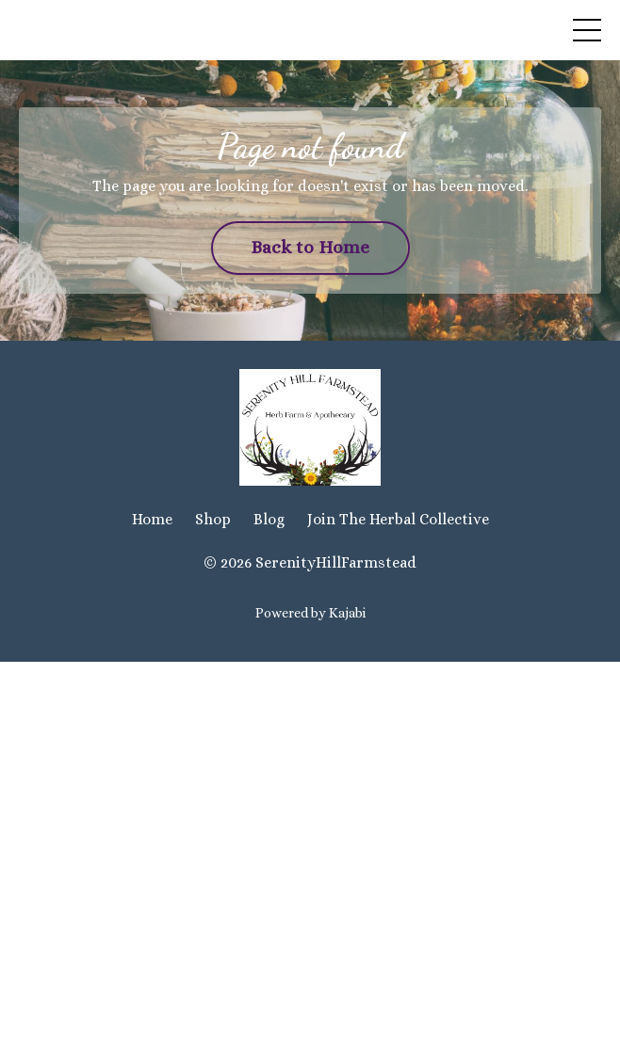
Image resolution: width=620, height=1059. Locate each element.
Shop (213, 519)
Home (152, 519)
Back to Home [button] (310, 247)
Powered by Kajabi (310, 612)
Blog (269, 519)
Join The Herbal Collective (398, 519)
